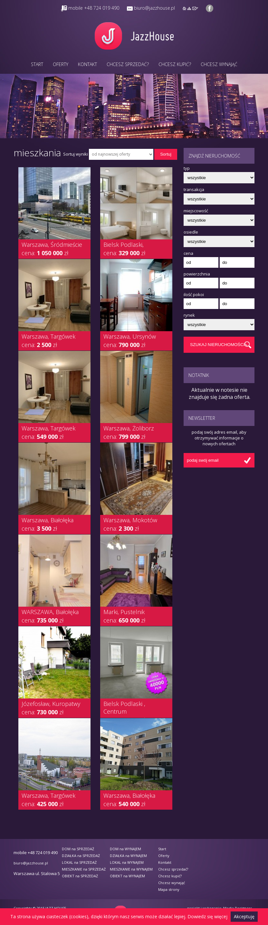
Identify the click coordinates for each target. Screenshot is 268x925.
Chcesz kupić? (174, 64)
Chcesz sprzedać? (128, 64)
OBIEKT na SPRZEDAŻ (80, 875)
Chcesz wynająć (219, 64)
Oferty (60, 64)
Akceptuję (244, 916)
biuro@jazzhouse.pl (154, 8)
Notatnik (198, 375)
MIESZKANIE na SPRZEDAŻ (84, 869)
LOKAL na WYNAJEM (127, 862)
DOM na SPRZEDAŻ (78, 848)
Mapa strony (168, 889)
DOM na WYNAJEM (125, 848)
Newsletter (201, 418)
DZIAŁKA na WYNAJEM (128, 855)
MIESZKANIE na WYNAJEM (131, 869)
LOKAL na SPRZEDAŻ (79, 862)
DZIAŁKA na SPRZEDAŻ (81, 855)
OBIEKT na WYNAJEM (127, 875)
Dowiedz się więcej (207, 916)
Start (37, 64)
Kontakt (87, 64)
